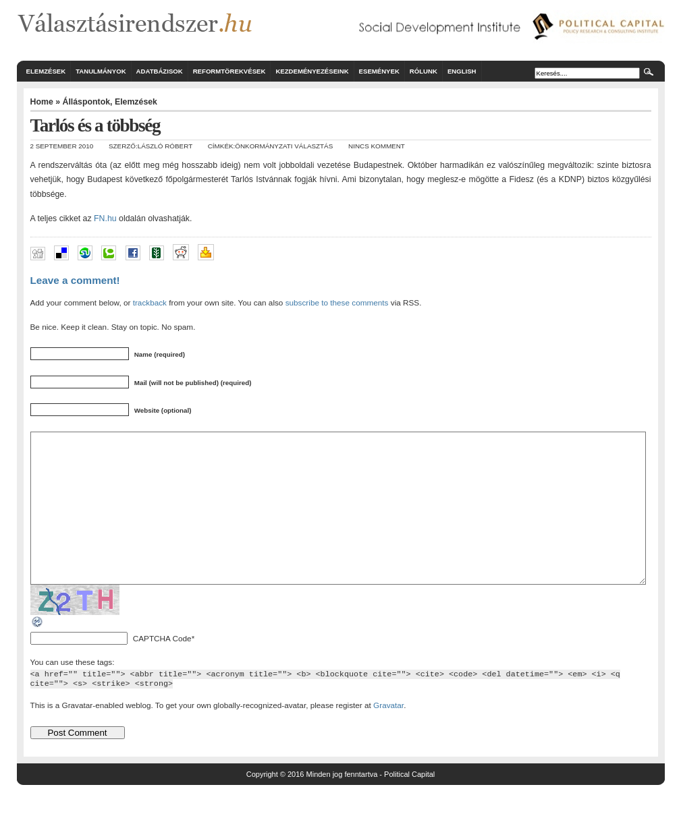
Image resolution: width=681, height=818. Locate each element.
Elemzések (46, 71)
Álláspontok (86, 102)
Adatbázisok (159, 71)
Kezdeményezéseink (311, 71)
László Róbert (165, 146)
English (461, 71)
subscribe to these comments (337, 302)
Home (41, 102)
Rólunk (423, 71)
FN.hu (105, 218)
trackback (150, 302)
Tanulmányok (101, 71)
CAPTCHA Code (162, 668)
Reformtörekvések (229, 71)
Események (379, 71)
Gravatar (388, 735)
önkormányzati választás (284, 146)
